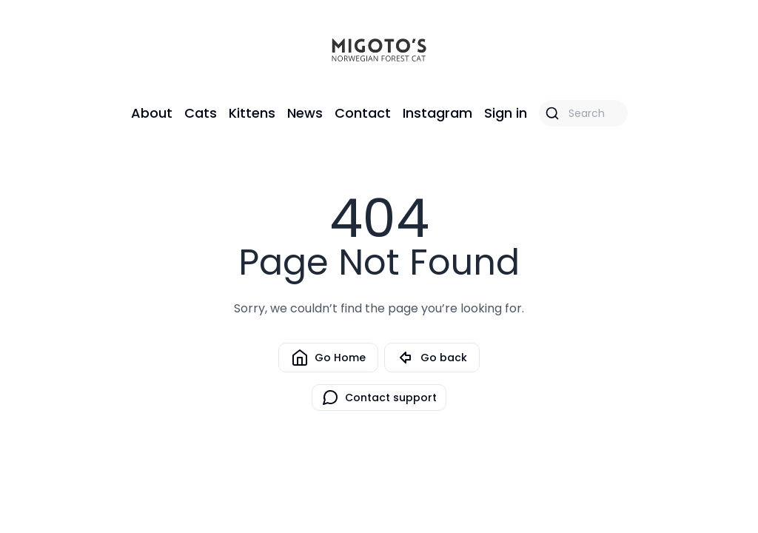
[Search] (583, 113)
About (151, 113)
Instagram (437, 113)
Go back (432, 357)
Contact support (379, 397)
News (305, 113)
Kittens (252, 113)
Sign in (505, 113)
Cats (200, 113)
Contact (363, 113)
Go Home (328, 357)
